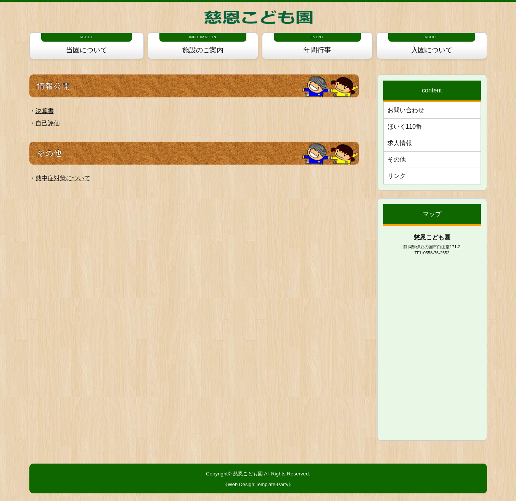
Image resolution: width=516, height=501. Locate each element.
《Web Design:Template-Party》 (258, 484)
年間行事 (317, 43)
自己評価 (47, 123)
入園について (431, 43)
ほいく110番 (404, 126)
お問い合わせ (405, 110)
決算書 (44, 111)
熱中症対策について (62, 178)
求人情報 (399, 143)
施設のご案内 (202, 43)
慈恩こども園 (248, 474)
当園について (86, 43)
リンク (396, 176)
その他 (396, 159)
